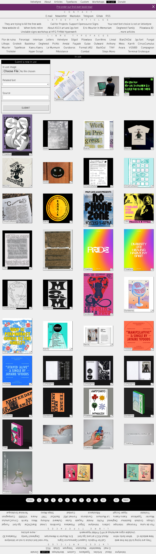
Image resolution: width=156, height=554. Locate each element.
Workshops (98, 2)
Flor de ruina (9, 40)
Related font (9, 80)
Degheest (44, 44)
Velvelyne (62, 40)
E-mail (49, 16)
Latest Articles (79, 20)
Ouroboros (69, 47)
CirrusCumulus (146, 44)
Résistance (62, 51)
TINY (112, 47)
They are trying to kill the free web (23, 24)
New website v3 (10, 28)
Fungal (150, 40)
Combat (85, 51)
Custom (85, 2)
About (47, 2)
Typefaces (71, 2)
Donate (122, 2)
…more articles (126, 32)
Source (6, 93)
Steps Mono (108, 51)
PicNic (55, 44)
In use (111, 2)
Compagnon (147, 47)
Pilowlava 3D (147, 28)
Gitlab (99, 16)
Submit (26, 108)
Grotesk (17, 44)
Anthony (111, 44)
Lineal (113, 40)
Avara (122, 47)
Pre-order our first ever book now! (74, 7)
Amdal (66, 44)
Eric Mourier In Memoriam (97, 28)
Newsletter (61, 16)
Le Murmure (53, 47)
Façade (77, 44)
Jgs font (139, 40)
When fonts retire (33, 28)
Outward (98, 44)
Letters (50, 40)
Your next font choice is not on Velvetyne (129, 24)
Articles (58, 2)
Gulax (87, 44)
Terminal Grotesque (139, 51)
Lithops (6, 44)
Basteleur (30, 44)
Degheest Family (126, 28)
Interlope (38, 40)
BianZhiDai (125, 40)
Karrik (131, 44)
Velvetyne (35, 2)
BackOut (101, 47)
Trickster (11, 51)
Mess (122, 44)
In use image (9, 67)
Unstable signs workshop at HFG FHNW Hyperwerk (48, 32)
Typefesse (19, 47)
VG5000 (133, 47)
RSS (108, 16)
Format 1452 (86, 47)
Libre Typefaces (80, 36)
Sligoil (74, 40)
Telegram (88, 16)
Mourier (6, 47)
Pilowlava (86, 40)
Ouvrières (100, 40)
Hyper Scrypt (36, 51)
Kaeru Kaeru (36, 47)
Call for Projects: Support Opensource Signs (74, 24)
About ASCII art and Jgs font (63, 28)
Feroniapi (24, 40)
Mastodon (75, 16)
